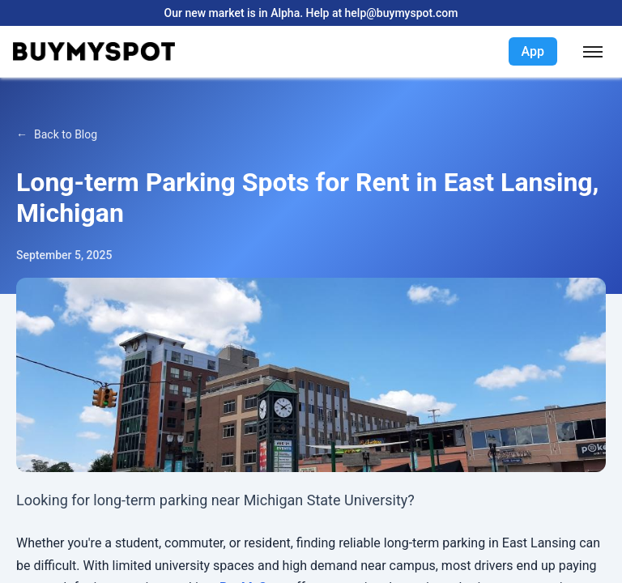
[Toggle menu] (593, 52)
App (533, 51)
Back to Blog (65, 134)
